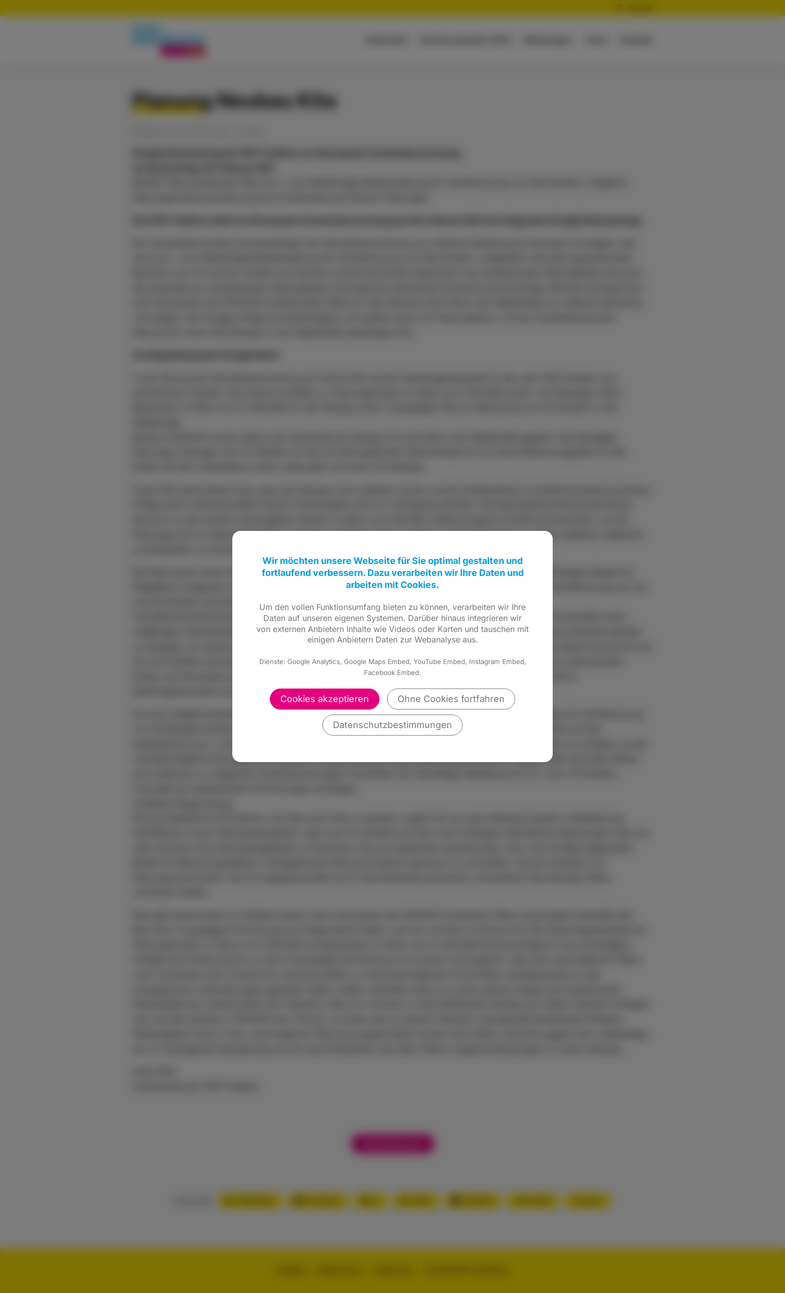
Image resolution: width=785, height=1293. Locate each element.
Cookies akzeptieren (324, 699)
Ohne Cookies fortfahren (451, 699)
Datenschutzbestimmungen (392, 725)
